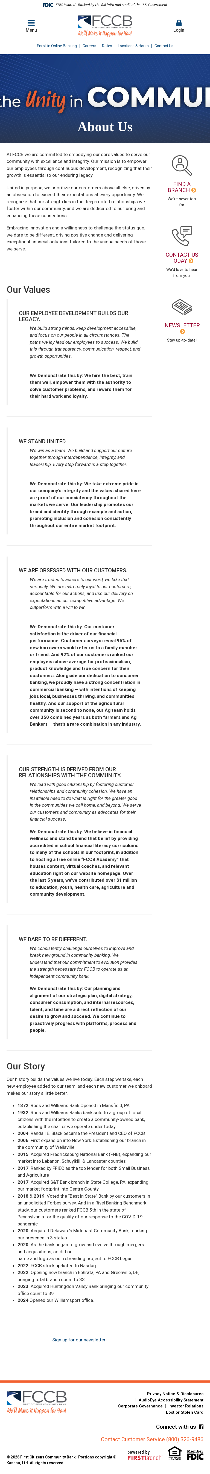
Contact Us (163, 46)
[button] (178, 26)
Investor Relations (185, 1406)
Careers (89, 46)
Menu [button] (31, 26)
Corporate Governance (140, 1406)
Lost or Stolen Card (184, 1412)
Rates (107, 46)
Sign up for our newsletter (79, 1340)
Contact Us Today (182, 258)
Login (178, 26)
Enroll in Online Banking (57, 46)
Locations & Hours (133, 46)
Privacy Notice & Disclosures (175, 1393)
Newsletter (182, 325)
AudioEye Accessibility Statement (171, 1400)
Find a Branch (179, 187)
